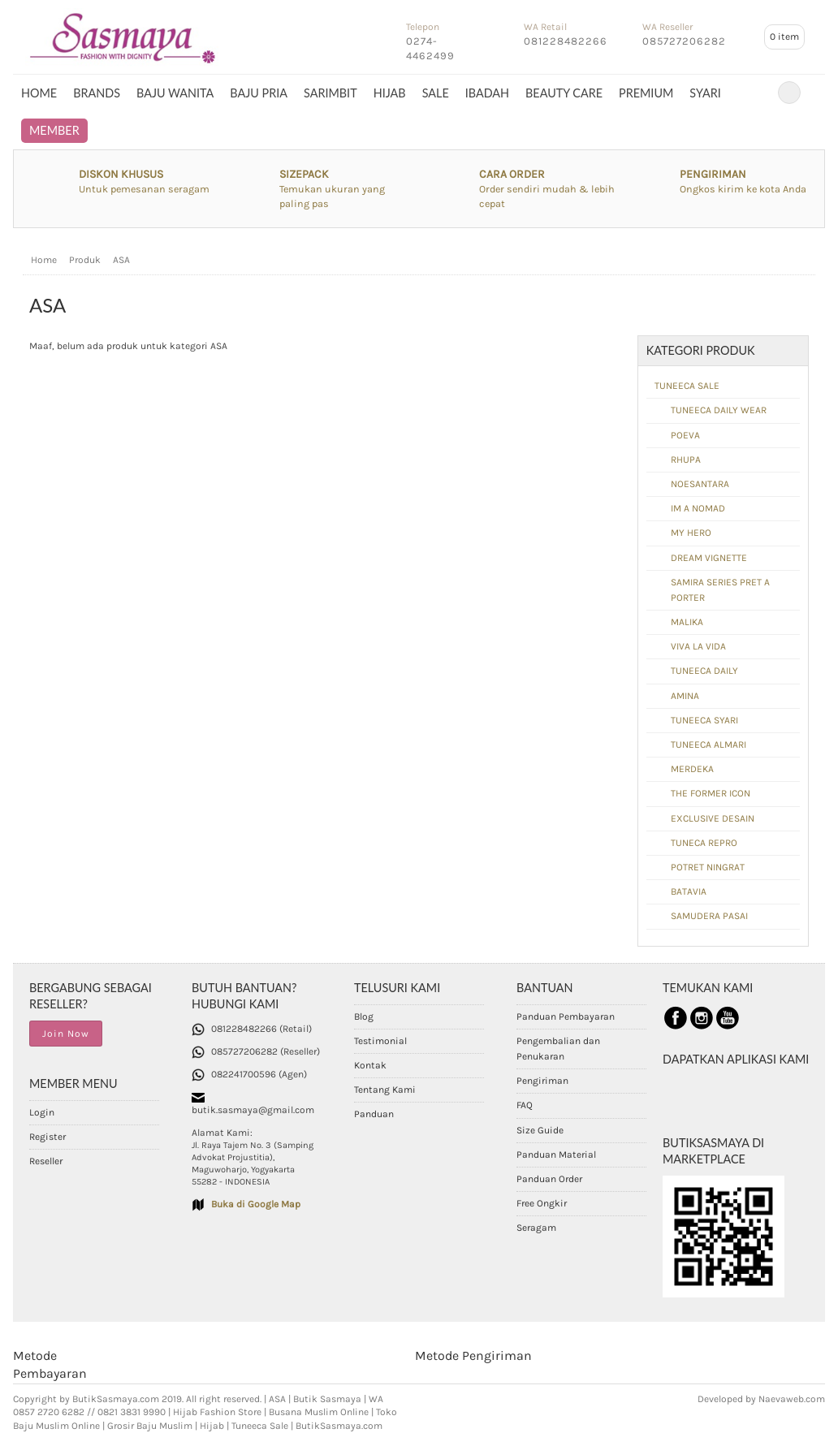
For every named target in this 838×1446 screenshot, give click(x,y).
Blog (364, 1016)
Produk (85, 259)
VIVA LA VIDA (698, 646)
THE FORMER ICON (710, 793)
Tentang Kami (385, 1089)
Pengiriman (542, 1080)
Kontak (370, 1065)
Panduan (374, 1114)
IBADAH (487, 93)
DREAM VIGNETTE (709, 557)
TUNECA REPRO (704, 842)
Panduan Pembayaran (565, 1016)
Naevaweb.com (791, 1399)
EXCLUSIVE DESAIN (712, 818)
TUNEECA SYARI (704, 720)
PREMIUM (646, 93)
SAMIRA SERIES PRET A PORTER (720, 589)
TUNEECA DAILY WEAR (719, 410)
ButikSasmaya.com (115, 1399)
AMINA (685, 695)
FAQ (524, 1105)
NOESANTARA (700, 484)
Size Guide (540, 1130)
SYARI (704, 93)
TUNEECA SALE (686, 385)
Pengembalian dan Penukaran (558, 1048)
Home (39, 93)
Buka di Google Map (255, 1204)
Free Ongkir (541, 1203)
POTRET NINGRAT (708, 867)
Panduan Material (556, 1154)
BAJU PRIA (258, 93)
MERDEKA (692, 769)
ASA (121, 259)
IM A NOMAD (698, 508)
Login (41, 1112)
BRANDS (96, 93)
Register (47, 1136)
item (784, 36)
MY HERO (691, 532)
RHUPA (686, 459)
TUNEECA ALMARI (708, 744)
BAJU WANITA (175, 93)
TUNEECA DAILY (704, 670)
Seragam (536, 1227)
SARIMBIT (330, 93)
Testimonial (380, 1041)
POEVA (685, 435)
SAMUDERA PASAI (709, 916)
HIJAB (390, 93)
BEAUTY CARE (564, 93)
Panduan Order (549, 1179)
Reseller (46, 1161)
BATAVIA (688, 891)
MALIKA (687, 622)
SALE (435, 93)
